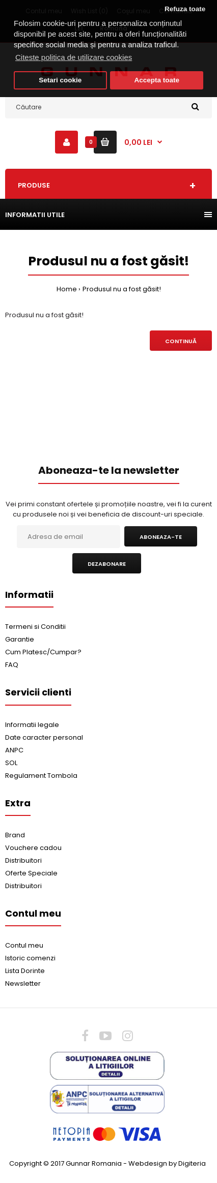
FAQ (11, 665)
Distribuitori (23, 860)
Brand (15, 835)
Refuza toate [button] (185, 9)
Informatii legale (32, 725)
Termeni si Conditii (35, 626)
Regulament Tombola (41, 775)
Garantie (19, 639)
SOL (11, 763)
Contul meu (24, 945)
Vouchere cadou (33, 848)
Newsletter (23, 983)
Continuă (181, 341)
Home (67, 289)
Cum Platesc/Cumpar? (43, 652)
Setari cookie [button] (60, 80)
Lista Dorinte (25, 971)
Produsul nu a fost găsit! (122, 289)
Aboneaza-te (161, 537)
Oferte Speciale (31, 873)
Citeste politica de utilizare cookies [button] (73, 57)
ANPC (14, 750)
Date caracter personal (44, 737)
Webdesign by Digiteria (167, 1163)
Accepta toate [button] (156, 80)
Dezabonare (107, 564)
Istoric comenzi (30, 958)
